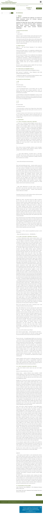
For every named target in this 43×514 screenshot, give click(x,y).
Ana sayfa (17, 5)
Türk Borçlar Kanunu (22, 5)
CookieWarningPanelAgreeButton (31, 511)
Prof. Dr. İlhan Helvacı (13, 512)
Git (12, 13)
